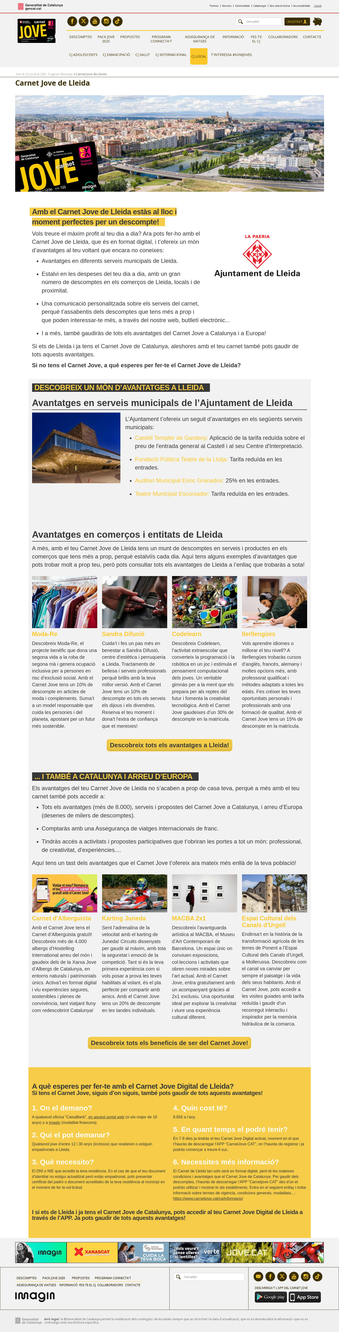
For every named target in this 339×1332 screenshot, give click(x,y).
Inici (19, 74)
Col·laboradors (283, 36)
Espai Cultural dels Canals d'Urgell (269, 921)
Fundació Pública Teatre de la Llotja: (181, 459)
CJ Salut (142, 54)
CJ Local (198, 56)
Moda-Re (45, 634)
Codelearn (186, 634)
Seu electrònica (280, 5)
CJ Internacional (171, 54)
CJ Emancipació (116, 54)
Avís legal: (52, 1319)
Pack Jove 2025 (106, 38)
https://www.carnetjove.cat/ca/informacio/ (208, 1198)
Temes (213, 5)
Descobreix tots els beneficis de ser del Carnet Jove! (169, 1043)
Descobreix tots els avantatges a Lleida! (169, 745)
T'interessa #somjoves (231, 54)
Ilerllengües (259, 634)
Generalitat (242, 5)
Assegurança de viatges (200, 38)
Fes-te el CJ (256, 38)
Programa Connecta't (161, 38)
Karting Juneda (124, 918)
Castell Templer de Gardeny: (171, 438)
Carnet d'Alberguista (61, 918)
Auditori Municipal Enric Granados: (179, 480)
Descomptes (80, 36)
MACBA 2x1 (189, 918)
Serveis (226, 5)
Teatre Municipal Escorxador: (172, 493)
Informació (233, 36)
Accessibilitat (301, 5)
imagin (54, 1123)
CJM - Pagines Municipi (56, 74)
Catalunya (259, 5)
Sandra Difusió (123, 634)
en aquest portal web (106, 1117)
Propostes (130, 36)
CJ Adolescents (83, 54)
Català (318, 5)
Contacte (312, 36)
